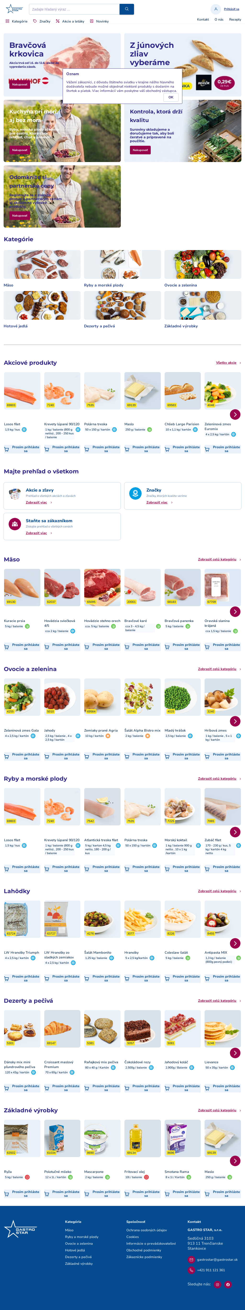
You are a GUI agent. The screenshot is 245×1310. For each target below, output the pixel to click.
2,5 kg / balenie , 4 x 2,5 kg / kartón (58, 738)
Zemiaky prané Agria (101, 730)
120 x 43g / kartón (17, 1072)
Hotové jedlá (16, 326)
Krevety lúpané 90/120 (61, 424)
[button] (127, 9)
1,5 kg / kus (12, 429)
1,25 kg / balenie (96, 958)
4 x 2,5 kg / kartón (217, 434)
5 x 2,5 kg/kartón (136, 958)
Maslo (129, 424)
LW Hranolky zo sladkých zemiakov (59, 955)
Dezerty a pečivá (99, 326)
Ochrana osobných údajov (146, 1230)
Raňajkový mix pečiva (101, 1062)
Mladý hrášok (175, 730)
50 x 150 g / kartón (97, 429)
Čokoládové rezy (137, 1062)
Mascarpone (94, 1172)
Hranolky (131, 952)
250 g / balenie (135, 429)
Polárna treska (95, 424)
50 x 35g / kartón (217, 1067)
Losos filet (12, 424)
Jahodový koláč (176, 1062)
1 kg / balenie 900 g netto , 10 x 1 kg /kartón (179, 849)
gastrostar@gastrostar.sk (213, 1260)
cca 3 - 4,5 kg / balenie (135, 628)
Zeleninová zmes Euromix (218, 426)
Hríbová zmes (216, 730)
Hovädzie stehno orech (102, 621)
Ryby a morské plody (103, 285)
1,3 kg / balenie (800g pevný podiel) (219, 960)
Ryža (8, 1172)
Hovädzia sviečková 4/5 (59, 623)
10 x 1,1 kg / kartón (178, 429)
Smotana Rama (177, 1172)
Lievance (211, 1062)
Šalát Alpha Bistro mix (142, 730)
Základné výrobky (181, 326)
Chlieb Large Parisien (182, 424)
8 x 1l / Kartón (175, 1177)
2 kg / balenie (134, 736)
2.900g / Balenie (176, 1067)
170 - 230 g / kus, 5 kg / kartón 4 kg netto (218, 849)
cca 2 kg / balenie (56, 631)
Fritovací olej (134, 1172)
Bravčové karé (135, 621)
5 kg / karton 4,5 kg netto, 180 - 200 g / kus (98, 849)
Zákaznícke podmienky (144, 1257)
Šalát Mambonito (97, 952)
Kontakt (203, 19)
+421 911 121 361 (206, 1270)
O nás (219, 19)
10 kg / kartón (94, 736)
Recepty (235, 19)
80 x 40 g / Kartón (97, 1067)
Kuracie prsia (14, 621)
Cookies (132, 1237)
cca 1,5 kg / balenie (218, 631)
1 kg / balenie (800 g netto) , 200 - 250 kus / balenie (59, 433)
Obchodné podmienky (143, 1250)
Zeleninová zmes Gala (21, 730)
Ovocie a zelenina (180, 285)
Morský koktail (176, 840)
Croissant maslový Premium (58, 1064)
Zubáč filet (213, 840)
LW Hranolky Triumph (21, 952)
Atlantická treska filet (101, 840)
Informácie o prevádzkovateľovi (151, 1243)
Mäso (8, 285)
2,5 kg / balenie (176, 736)
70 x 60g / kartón (56, 1072)
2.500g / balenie (136, 1067)
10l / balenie (133, 1177)
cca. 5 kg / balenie (97, 626)
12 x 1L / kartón (55, 1177)
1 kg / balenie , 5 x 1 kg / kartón (219, 738)
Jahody (49, 730)
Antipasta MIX (216, 952)
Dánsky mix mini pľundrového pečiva (19, 1064)
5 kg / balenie (14, 626)
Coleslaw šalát (176, 952)
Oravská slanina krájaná (217, 623)
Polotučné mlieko (57, 1172)
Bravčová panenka (179, 621)
